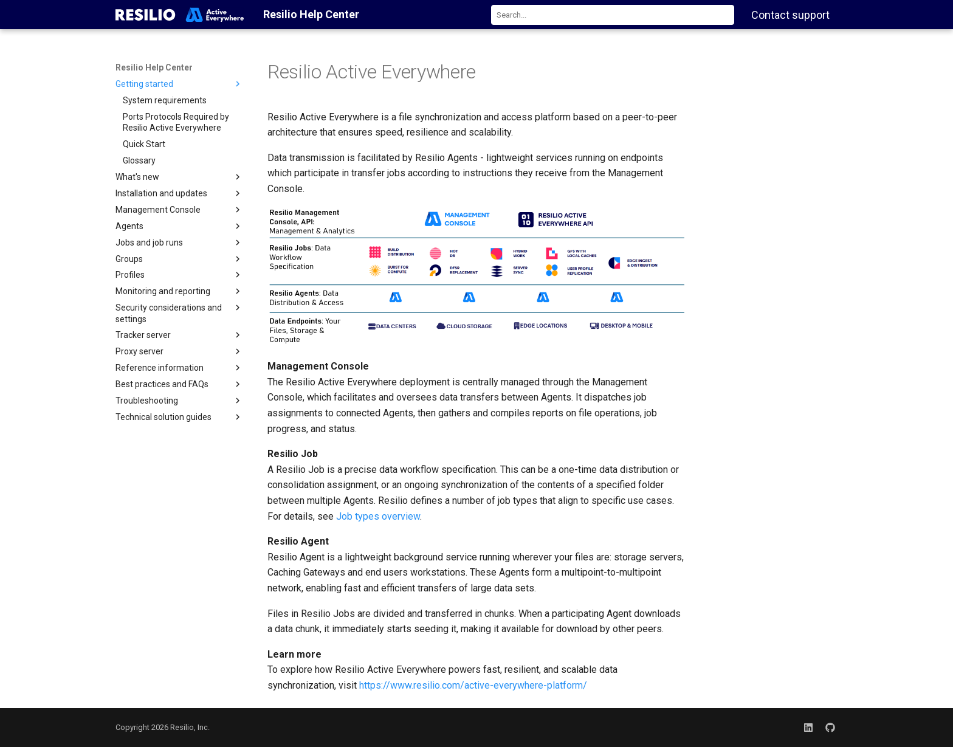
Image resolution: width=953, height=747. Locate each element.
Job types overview (378, 516)
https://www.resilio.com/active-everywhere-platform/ (473, 685)
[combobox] (612, 15)
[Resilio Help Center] (180, 14)
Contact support (790, 15)
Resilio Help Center (154, 67)
